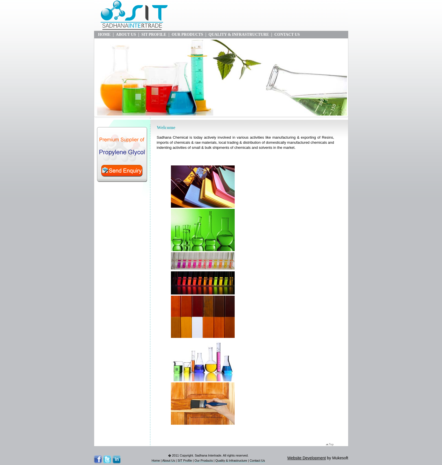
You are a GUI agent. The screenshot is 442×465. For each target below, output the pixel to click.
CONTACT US (287, 34)
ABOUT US (126, 34)
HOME (104, 34)
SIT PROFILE (153, 34)
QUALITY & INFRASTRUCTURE (238, 34)
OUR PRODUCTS (187, 34)
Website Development (306, 458)
